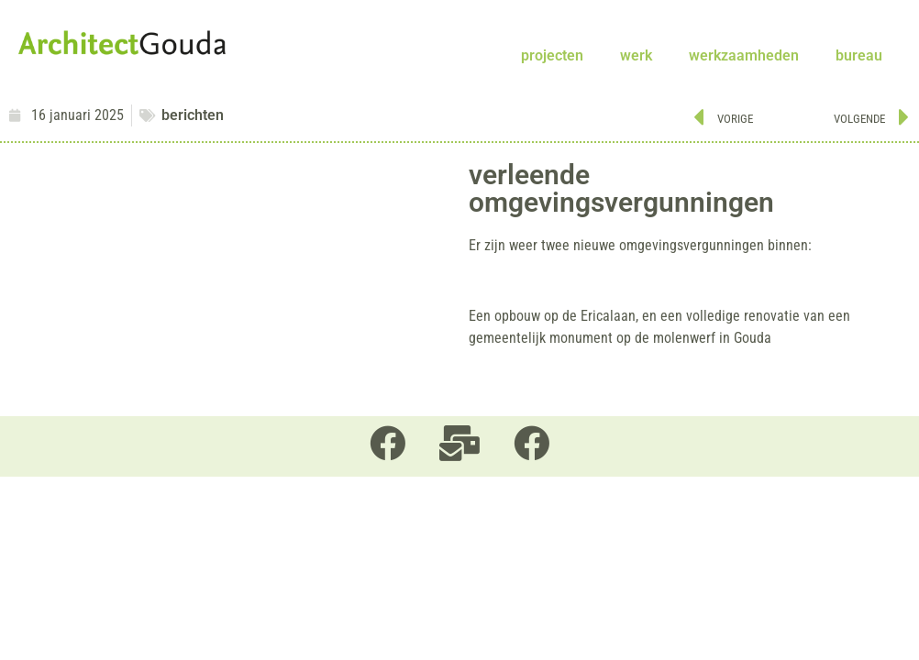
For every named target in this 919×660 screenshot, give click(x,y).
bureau (859, 55)
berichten (192, 115)
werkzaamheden (744, 55)
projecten (552, 55)
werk (636, 55)
